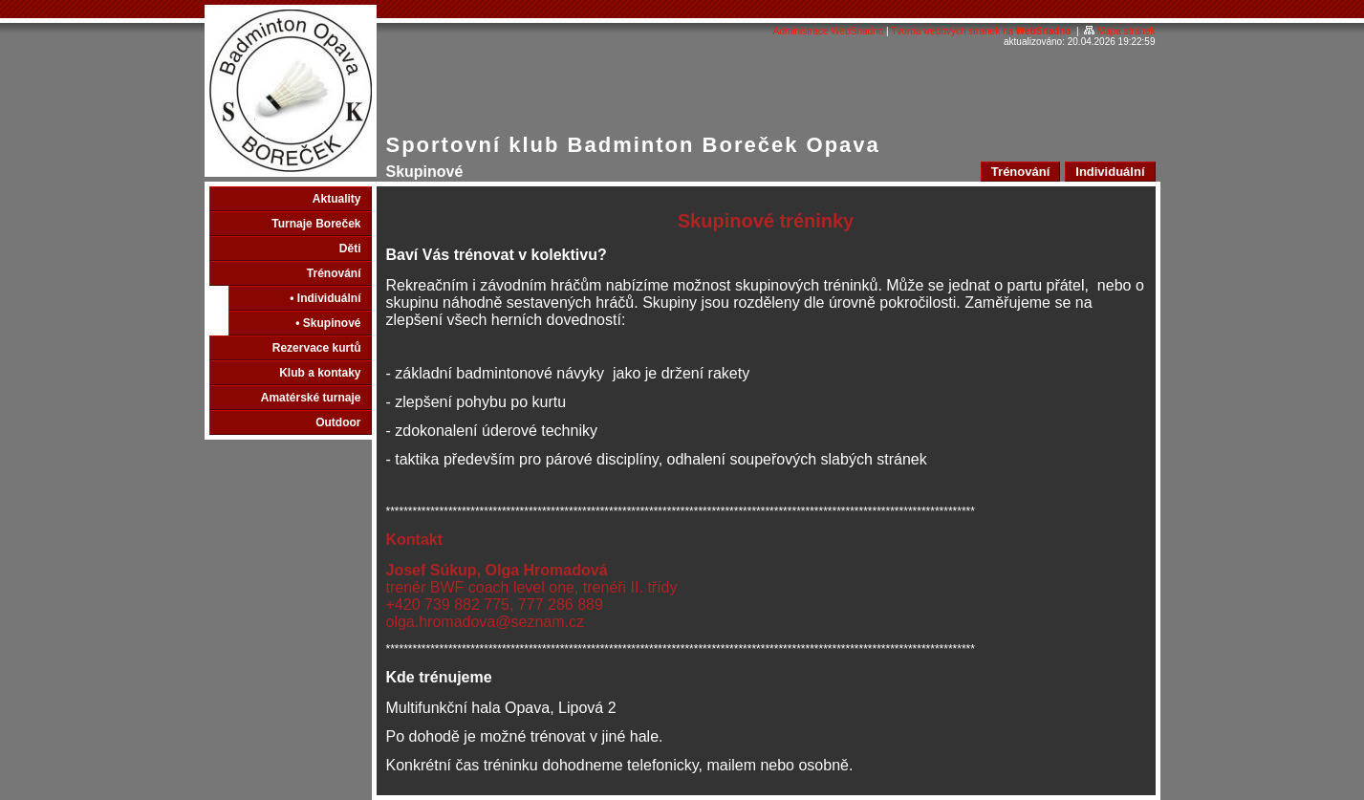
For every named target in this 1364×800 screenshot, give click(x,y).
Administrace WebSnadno (828, 31)
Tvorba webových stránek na (981, 31)
